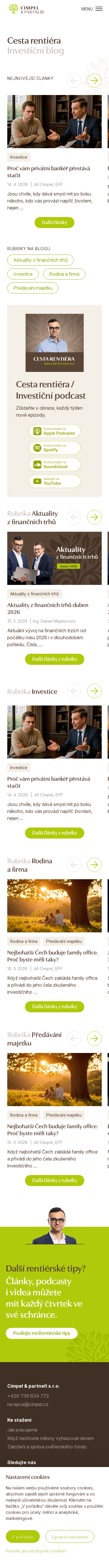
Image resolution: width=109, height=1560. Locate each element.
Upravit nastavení (70, 1536)
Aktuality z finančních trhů (40, 260)
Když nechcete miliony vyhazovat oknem (50, 1438)
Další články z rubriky (54, 658)
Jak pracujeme (22, 1430)
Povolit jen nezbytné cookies (36, 1550)
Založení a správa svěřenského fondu (47, 1447)
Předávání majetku (32, 288)
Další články (54, 221)
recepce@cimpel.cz (28, 1404)
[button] (74, 80)
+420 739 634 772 (28, 1396)
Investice (23, 274)
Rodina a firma (64, 274)
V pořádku (23, 1536)
